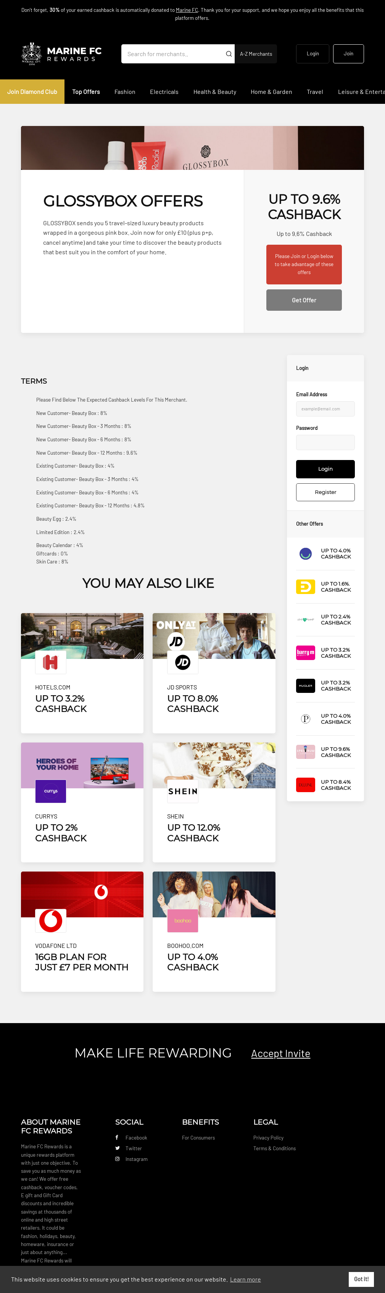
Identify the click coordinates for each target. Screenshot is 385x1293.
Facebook (131, 1138)
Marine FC (187, 10)
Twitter (128, 1148)
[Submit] (229, 53)
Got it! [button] (361, 1279)
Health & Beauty (214, 91)
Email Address (311, 394)
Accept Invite (280, 1053)
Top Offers (86, 91)
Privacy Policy (268, 1138)
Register (325, 492)
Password (306, 428)
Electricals (164, 91)
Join (348, 53)
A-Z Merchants (256, 54)
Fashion (124, 91)
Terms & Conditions (274, 1148)
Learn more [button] (245, 1279)
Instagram (131, 1159)
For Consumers (198, 1138)
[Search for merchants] (172, 53)
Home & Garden (271, 91)
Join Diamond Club (32, 91)
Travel (315, 91)
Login (313, 53)
